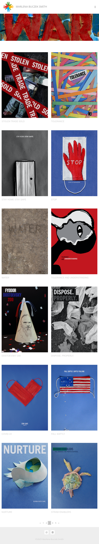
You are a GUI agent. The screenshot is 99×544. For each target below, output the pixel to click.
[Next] (58, 523)
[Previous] (40, 523)
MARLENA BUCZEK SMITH (24, 7)
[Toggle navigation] (95, 7)
